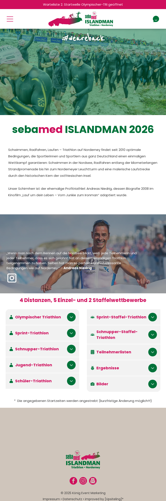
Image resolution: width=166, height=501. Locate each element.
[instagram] (83, 477)
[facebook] (73, 477)
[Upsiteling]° (114, 495)
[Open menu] (10, 19)
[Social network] (93, 477)
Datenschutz (72, 495)
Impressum (51, 495)
